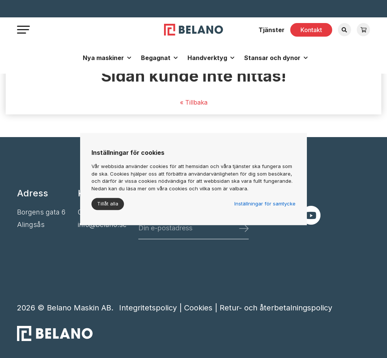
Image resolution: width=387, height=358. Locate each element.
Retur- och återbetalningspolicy (276, 307)
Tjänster (272, 30)
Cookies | (202, 307)
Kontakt (311, 30)
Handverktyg (207, 58)
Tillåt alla (107, 204)
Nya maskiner (103, 58)
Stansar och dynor (272, 58)
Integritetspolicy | (151, 307)
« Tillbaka (193, 102)
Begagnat (155, 58)
